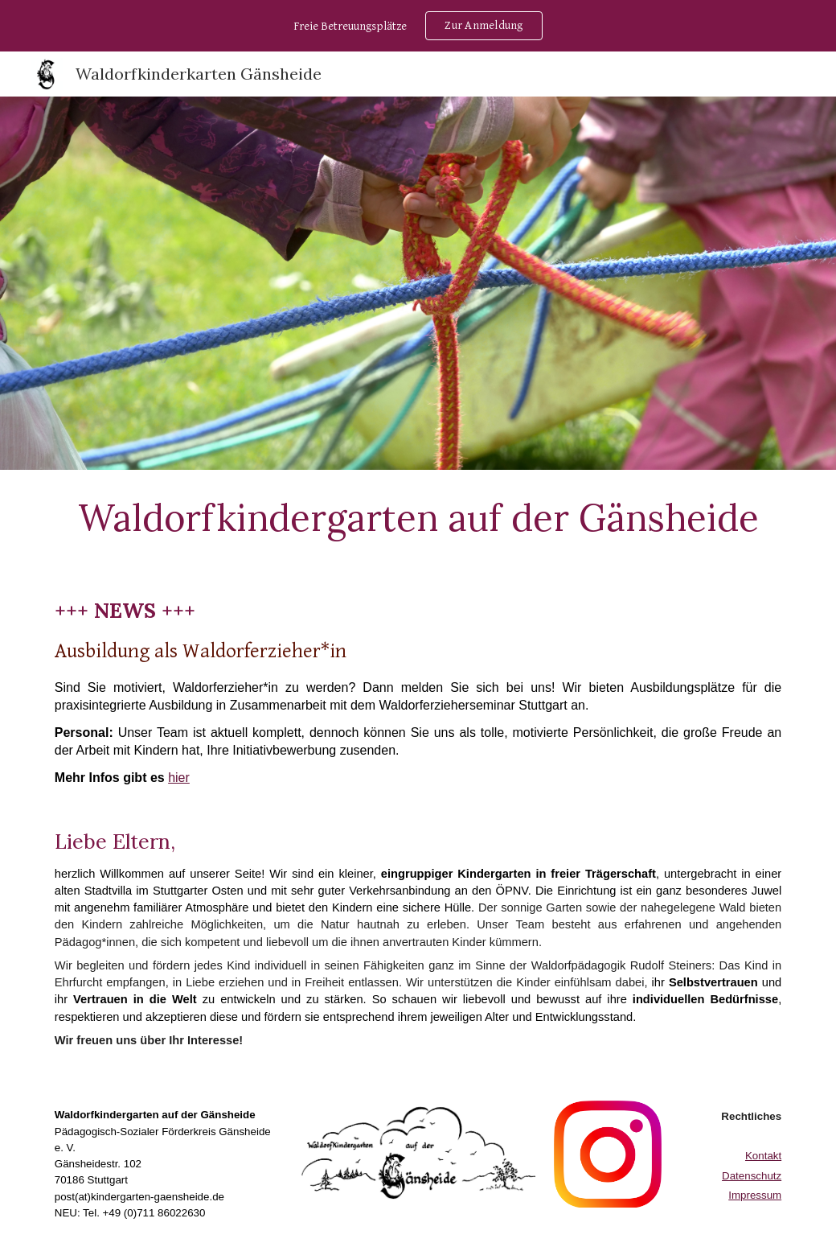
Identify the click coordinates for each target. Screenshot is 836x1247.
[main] (418, 517)
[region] (418, 25)
